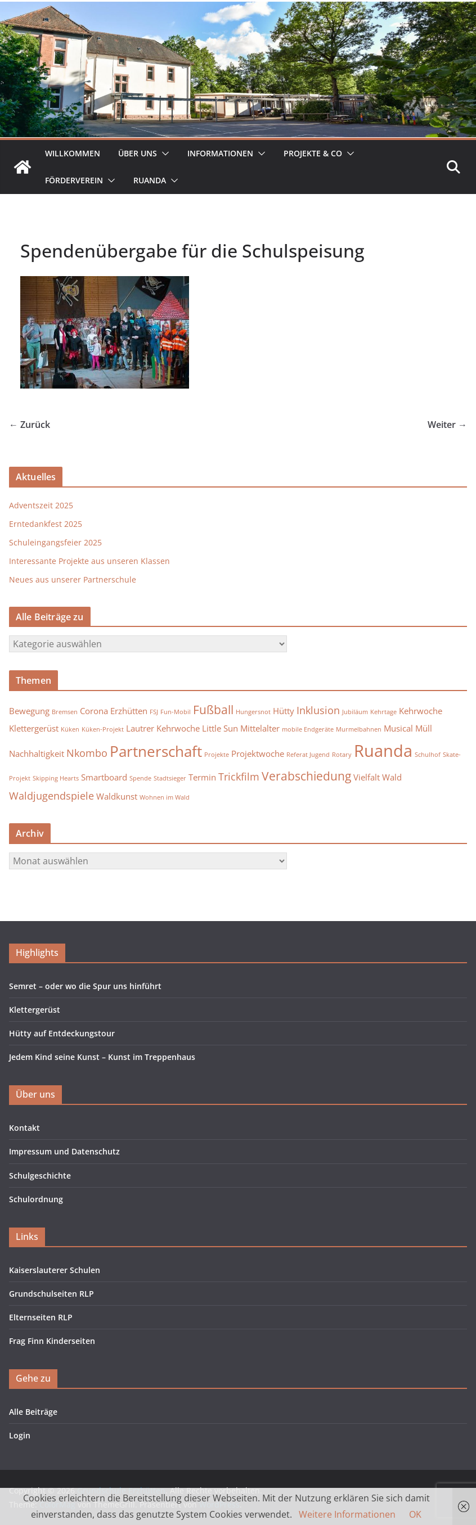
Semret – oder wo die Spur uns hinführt (85, 986)
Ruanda (149, 180)
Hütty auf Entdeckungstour (62, 1033)
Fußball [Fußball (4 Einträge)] (213, 710)
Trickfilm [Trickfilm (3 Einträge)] (238, 776)
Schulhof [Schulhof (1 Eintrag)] (428, 755)
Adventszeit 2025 (41, 505)
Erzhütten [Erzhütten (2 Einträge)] (128, 710)
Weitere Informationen (347, 1514)
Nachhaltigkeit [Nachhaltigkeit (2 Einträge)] (36, 753)
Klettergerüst (34, 1009)
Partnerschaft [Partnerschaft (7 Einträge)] (156, 751)
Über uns (137, 153)
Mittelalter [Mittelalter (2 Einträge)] (260, 728)
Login (19, 1435)
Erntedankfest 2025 (45, 523)
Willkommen (72, 153)
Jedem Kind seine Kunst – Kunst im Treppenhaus (102, 1057)
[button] (163, 153)
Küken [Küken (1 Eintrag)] (70, 729)
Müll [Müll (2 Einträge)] (423, 728)
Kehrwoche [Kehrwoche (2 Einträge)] (420, 710)
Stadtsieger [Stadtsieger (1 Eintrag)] (170, 778)
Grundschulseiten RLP (51, 1293)
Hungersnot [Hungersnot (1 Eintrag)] (253, 712)
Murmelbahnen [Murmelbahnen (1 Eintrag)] (358, 729)
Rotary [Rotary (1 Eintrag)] (342, 755)
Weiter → (447, 424)
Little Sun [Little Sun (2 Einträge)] (220, 728)
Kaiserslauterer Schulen (54, 1270)
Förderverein (74, 180)
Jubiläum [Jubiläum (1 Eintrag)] (355, 712)
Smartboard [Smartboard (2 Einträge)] (104, 777)
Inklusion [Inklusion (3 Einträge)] (318, 710)
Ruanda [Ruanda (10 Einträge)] (383, 750)
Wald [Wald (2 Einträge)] (392, 777)
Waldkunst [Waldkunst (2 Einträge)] (116, 796)
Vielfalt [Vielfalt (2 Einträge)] (366, 777)
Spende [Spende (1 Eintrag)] (140, 778)
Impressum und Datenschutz (64, 1151)
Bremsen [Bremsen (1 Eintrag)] (65, 712)
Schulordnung (36, 1199)
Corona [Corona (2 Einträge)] (94, 710)
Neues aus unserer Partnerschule (72, 579)
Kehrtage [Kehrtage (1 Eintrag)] (383, 712)
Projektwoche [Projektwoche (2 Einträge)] (257, 753)
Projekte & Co (313, 153)
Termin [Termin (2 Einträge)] (202, 777)
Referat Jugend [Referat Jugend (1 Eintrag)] (308, 755)
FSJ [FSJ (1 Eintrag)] (154, 712)
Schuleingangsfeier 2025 (55, 542)
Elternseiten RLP (41, 1317)
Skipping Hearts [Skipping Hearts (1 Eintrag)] (56, 778)
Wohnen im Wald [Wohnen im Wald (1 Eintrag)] (165, 797)
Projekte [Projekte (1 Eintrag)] (216, 755)
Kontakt (24, 1127)
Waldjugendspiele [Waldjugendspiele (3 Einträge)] (51, 795)
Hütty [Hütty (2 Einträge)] (283, 710)
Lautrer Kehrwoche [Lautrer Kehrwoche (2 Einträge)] (163, 728)
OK (415, 1514)
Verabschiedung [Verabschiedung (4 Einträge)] (306, 776)
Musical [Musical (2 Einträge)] (398, 728)
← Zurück (29, 424)
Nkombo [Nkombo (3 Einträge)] (86, 753)
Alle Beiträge (33, 1411)
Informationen (220, 153)
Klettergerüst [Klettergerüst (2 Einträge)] (34, 728)
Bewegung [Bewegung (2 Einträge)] (29, 710)
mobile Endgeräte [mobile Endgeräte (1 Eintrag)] (308, 729)
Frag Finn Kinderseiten (52, 1340)
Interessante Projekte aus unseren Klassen (89, 561)
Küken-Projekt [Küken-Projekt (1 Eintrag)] (103, 729)
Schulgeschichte (40, 1175)
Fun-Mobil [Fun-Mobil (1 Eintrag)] (175, 712)
